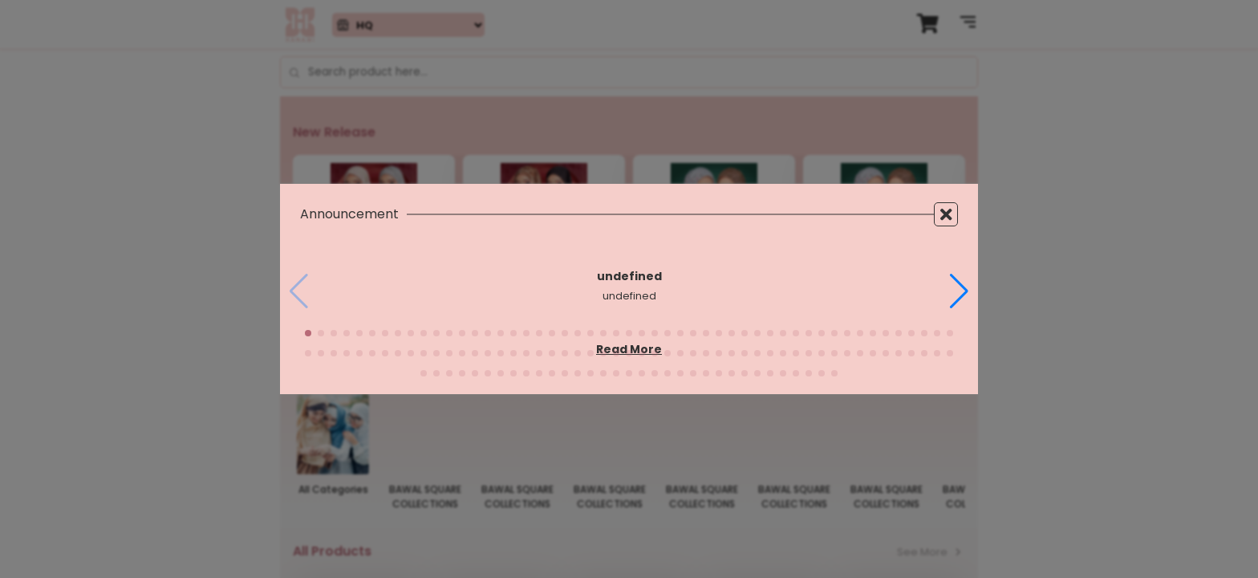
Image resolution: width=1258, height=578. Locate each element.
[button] (959, 291)
